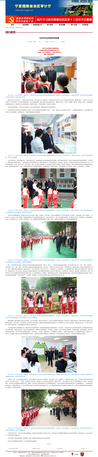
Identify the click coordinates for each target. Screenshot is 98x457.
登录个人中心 (75, 1)
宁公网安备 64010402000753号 (49, 455)
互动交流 (85, 25)
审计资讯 (50, 25)
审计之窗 (74, 25)
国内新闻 (18, 27)
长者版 (90, 1)
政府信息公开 (37, 25)
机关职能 (25, 25)
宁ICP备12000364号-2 (36, 455)
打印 (64, 41)
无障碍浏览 (83, 1)
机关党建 (62, 25)
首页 (12, 25)
